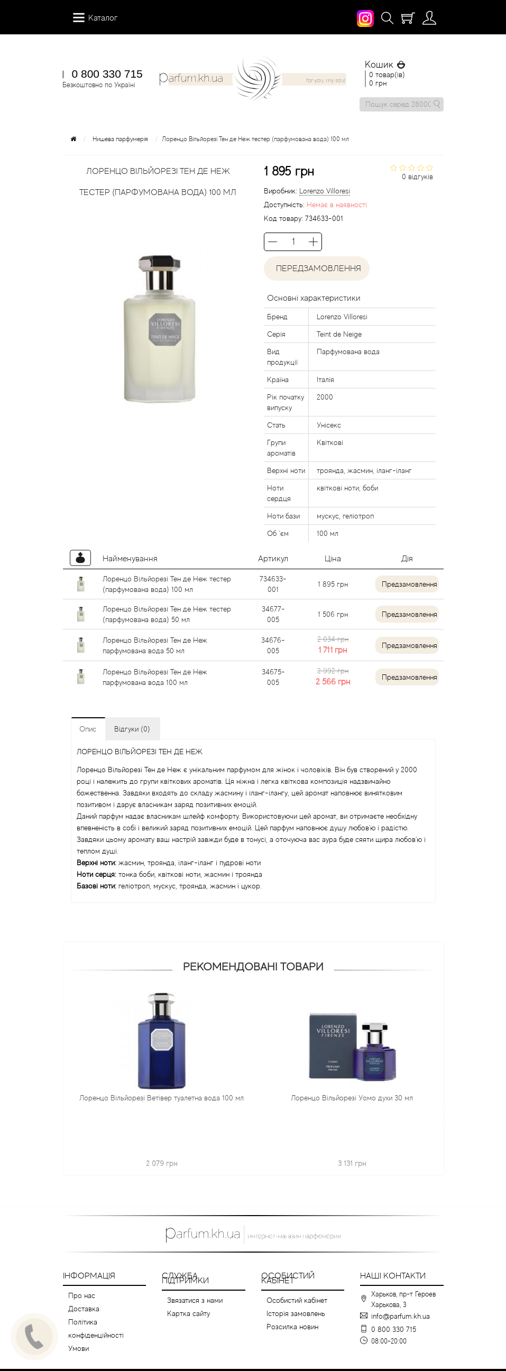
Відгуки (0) (132, 729)
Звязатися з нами (195, 1300)
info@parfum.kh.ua (400, 1316)
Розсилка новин (292, 1326)
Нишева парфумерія (120, 139)
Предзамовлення (409, 584)
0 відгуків (417, 176)
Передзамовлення (316, 268)
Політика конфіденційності (96, 1328)
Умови (78, 1348)
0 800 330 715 (107, 74)
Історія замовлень (295, 1313)
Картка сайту (188, 1313)
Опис (87, 729)
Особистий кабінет (296, 1300)
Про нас (81, 1295)
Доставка (83, 1308)
